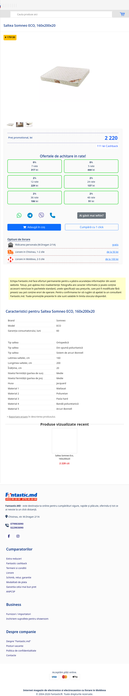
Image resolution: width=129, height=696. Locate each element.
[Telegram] (30, 215)
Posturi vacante (14, 645)
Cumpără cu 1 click (91, 227)
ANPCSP (10, 591)
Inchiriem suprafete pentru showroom (27, 618)
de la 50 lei (112, 251)
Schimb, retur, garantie (18, 577)
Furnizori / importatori (18, 614)
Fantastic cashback (16, 563)
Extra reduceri (14, 558)
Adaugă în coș (36, 227)
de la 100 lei (111, 259)
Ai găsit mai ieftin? (91, 215)
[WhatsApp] (19, 215)
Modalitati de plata (16, 582)
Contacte (11, 655)
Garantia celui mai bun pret (21, 586)
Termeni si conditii (16, 568)
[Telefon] (52, 215)
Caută (13, 14)
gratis (115, 244)
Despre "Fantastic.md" (18, 641)
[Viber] (41, 215)
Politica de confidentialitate (21, 650)
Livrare (10, 572)
